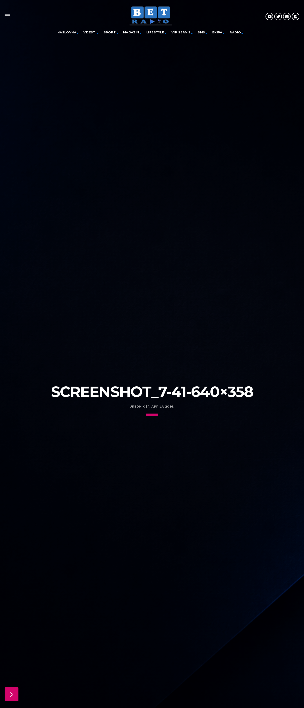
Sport (110, 32)
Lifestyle (155, 32)
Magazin (131, 32)
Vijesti (89, 32)
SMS (201, 32)
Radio (235, 32)
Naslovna (66, 32)
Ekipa (217, 32)
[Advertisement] (152, 341)
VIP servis (181, 32)
